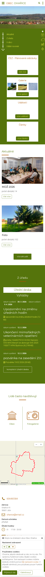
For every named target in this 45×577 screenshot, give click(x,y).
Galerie (22, 80)
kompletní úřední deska (18, 369)
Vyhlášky (22, 295)
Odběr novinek (13, 46)
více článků (22, 138)
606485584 (12, 498)
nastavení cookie (30, 562)
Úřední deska (22, 290)
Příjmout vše (9, 572)
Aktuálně (10, 34)
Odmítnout (25, 572)
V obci (9, 42)
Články (22, 124)
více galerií (22, 94)
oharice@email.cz (15, 514)
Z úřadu (10, 38)
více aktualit (22, 257)
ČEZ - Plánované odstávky (22, 58)
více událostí (22, 116)
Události (22, 102)
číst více (22, 72)
